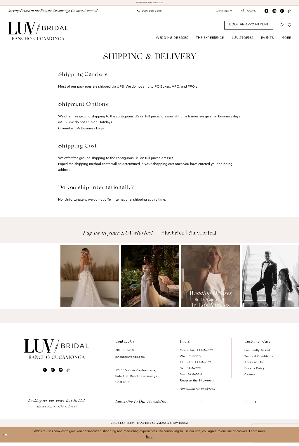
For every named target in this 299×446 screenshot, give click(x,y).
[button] (224, 14)
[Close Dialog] (6, 438)
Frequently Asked (257, 354)
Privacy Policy (254, 372)
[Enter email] (196, 406)
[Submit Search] (244, 15)
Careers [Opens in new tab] (249, 378)
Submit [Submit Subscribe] (240, 406)
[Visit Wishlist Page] (282, 29)
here (149, 440)
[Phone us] (149, 15)
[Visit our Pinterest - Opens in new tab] (282, 14)
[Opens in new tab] (29, 279)
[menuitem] (149, 15)
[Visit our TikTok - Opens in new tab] (289, 14)
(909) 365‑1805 (126, 354)
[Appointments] (248, 28)
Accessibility (253, 366)
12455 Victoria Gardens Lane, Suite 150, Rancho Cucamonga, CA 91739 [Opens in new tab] (136, 380)
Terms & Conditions (258, 360)
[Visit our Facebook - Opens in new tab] (266, 14)
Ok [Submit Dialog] (15, 438)
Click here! (67, 410)
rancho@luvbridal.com (130, 360)
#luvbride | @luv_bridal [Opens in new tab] (189, 237)
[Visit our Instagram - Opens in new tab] (274, 14)
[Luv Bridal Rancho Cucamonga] (38, 34)
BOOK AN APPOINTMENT (180, 4)
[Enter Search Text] (249, 15)
